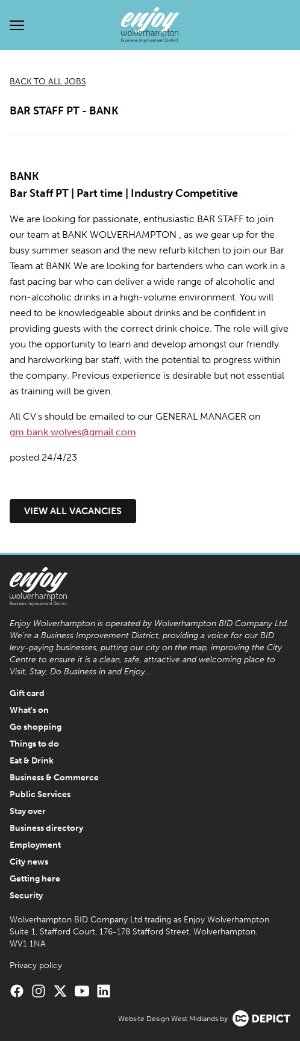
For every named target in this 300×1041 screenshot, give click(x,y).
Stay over (28, 811)
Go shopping (35, 727)
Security (26, 895)
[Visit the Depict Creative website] (261, 1018)
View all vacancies (73, 511)
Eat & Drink (32, 761)
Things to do (34, 744)
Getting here (35, 879)
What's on (29, 710)
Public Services (40, 794)
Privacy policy (36, 965)
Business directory (46, 828)
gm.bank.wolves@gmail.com (73, 432)
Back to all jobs (48, 81)
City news (29, 862)
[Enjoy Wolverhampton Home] (150, 25)
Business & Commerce (54, 777)
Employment (35, 845)
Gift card (27, 693)
